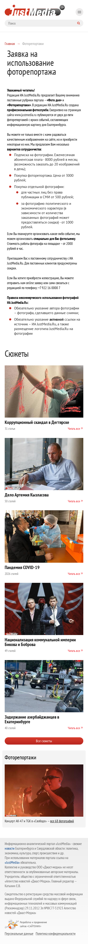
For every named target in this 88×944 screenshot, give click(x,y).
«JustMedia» (12, 862)
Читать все (74, 428)
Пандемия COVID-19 (22, 567)
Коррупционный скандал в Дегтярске (37, 422)
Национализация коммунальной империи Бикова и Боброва (40, 642)
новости (10, 848)
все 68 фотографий (62, 821)
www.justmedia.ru (26, 115)
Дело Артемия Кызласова (27, 494)
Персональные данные (19, 933)
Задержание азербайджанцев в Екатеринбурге (32, 719)
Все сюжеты (44, 740)
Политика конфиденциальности (56, 933)
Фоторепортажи (20, 757)
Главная (10, 43)
